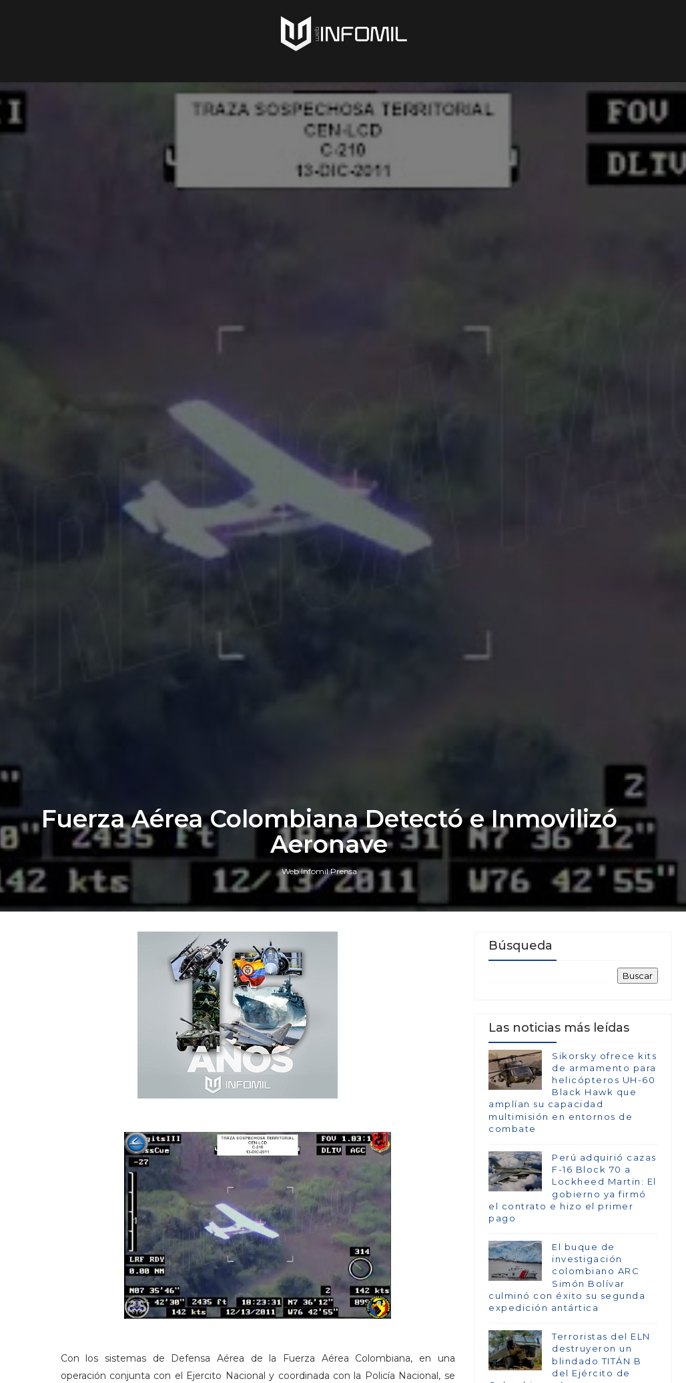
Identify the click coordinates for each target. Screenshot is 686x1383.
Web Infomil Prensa (319, 871)
